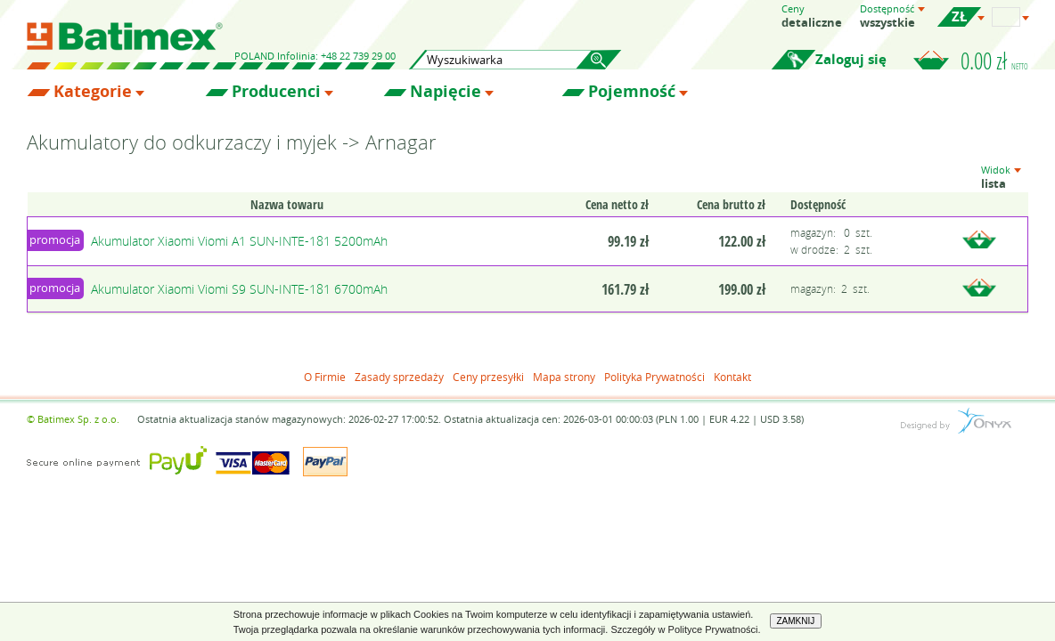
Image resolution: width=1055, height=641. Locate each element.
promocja (54, 239)
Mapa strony (564, 376)
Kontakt (732, 376)
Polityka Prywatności (654, 376)
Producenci (276, 92)
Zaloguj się (851, 59)
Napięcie (445, 92)
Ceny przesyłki (488, 376)
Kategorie (92, 92)
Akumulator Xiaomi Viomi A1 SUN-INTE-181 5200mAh (239, 240)
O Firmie (325, 376)
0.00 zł (994, 60)
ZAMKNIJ (796, 621)
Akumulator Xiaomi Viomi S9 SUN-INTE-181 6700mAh (239, 288)
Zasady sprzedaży (399, 376)
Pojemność (631, 92)
